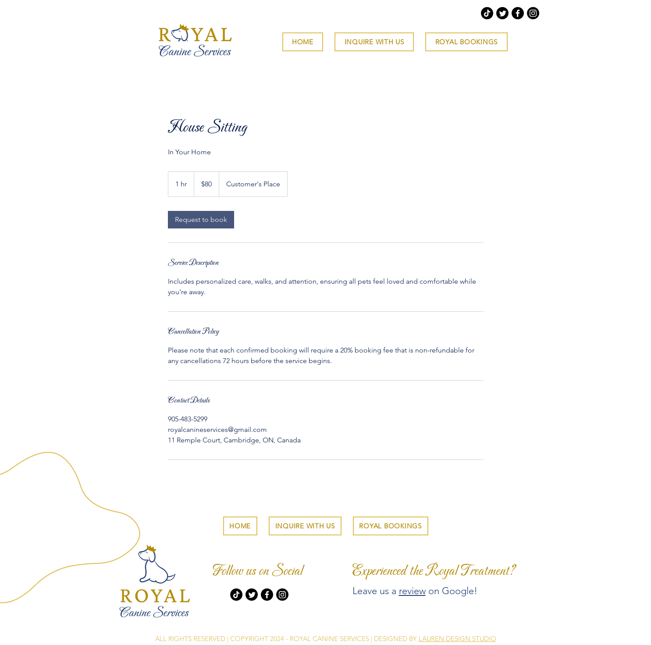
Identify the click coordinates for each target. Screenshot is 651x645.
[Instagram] (533, 13)
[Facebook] (518, 13)
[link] (201, 219)
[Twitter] (502, 13)
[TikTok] (487, 13)
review (412, 591)
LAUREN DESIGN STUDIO (457, 638)
